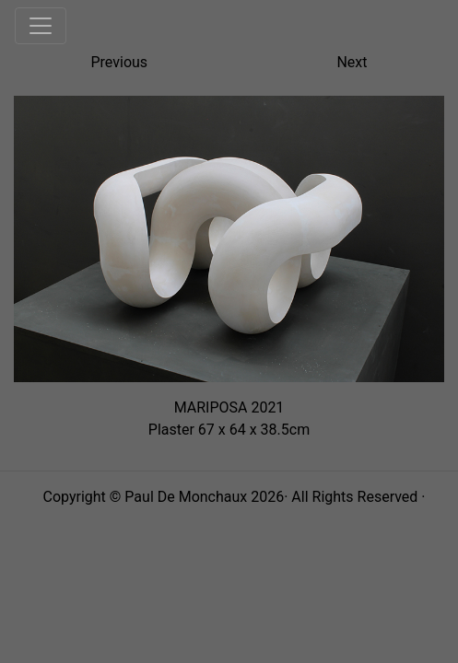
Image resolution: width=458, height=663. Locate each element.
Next (351, 62)
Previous (119, 62)
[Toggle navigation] (40, 25)
